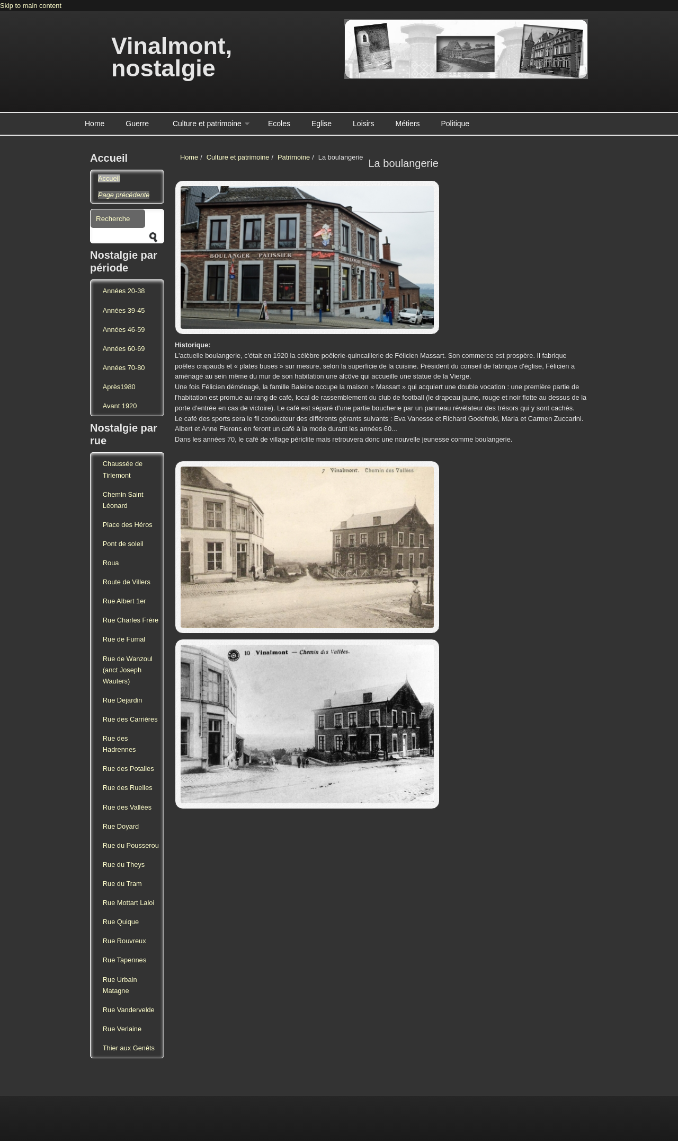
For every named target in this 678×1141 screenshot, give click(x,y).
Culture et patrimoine (207, 123)
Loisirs (363, 123)
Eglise (321, 123)
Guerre (137, 123)
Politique (455, 123)
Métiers (408, 123)
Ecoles (279, 123)
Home (94, 123)
